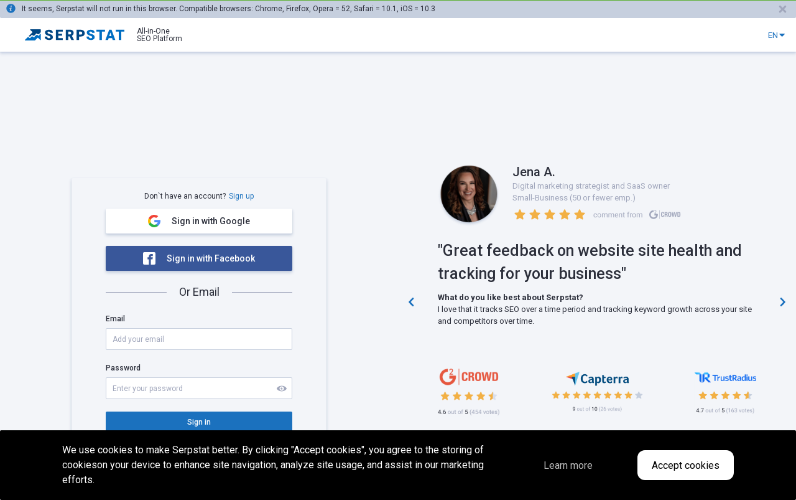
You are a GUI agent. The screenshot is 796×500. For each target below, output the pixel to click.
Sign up (241, 196)
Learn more (568, 465)
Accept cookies (686, 465)
